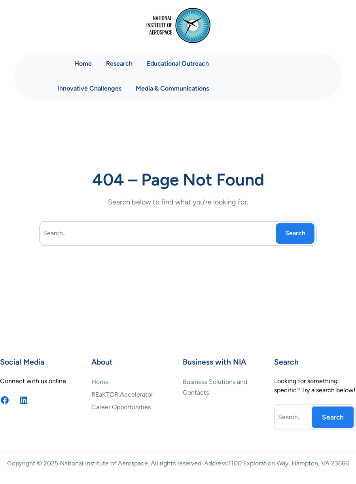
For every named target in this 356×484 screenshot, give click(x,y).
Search (295, 233)
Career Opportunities (121, 407)
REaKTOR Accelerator (122, 394)
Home (83, 63)
